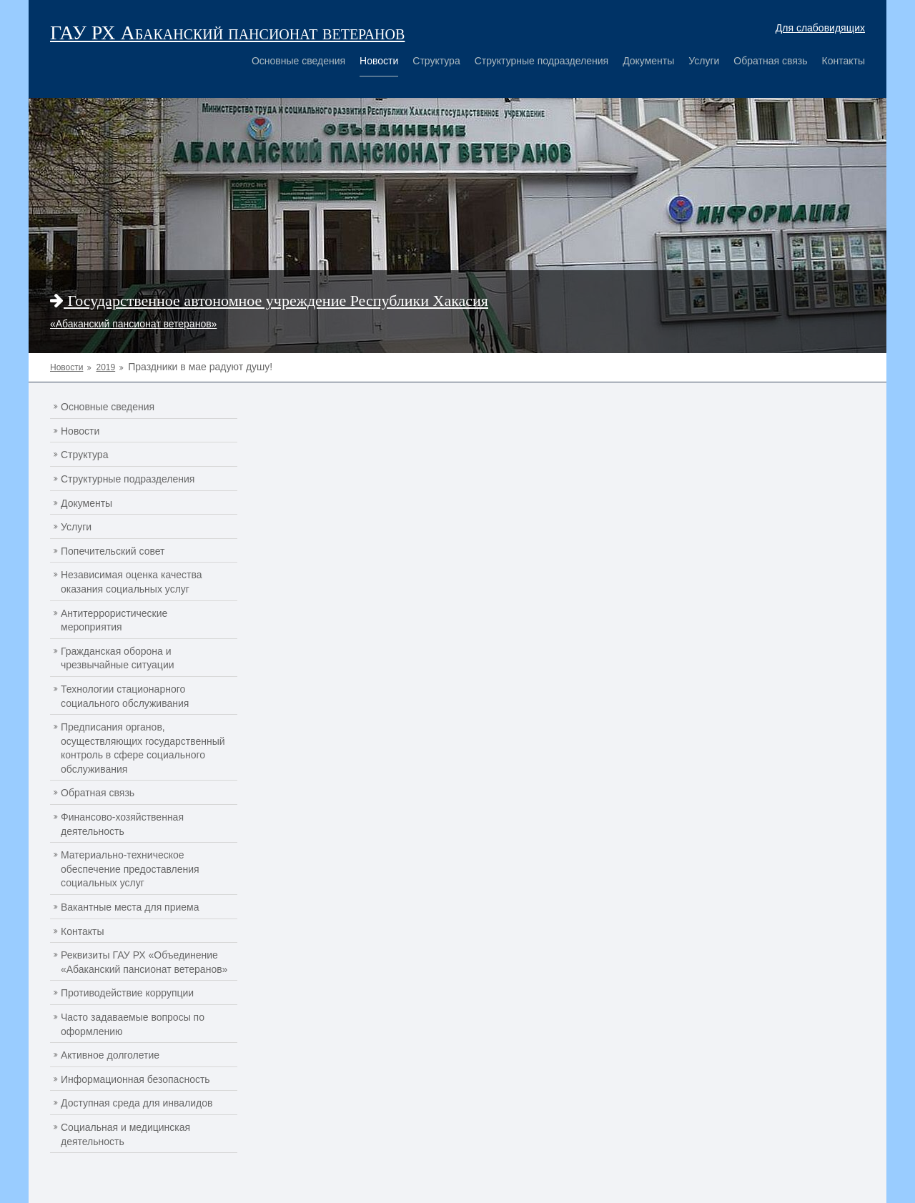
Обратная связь (770, 60)
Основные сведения (298, 60)
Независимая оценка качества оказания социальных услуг (131, 582)
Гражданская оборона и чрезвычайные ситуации (117, 658)
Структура (436, 60)
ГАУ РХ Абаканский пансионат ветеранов (227, 32)
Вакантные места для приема (130, 907)
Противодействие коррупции (127, 993)
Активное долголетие (110, 1055)
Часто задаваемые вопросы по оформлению (132, 1024)
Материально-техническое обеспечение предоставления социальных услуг (130, 868)
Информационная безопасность (135, 1079)
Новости (379, 60)
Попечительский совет (113, 551)
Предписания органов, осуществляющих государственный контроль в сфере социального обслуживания (143, 748)
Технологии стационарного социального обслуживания (125, 696)
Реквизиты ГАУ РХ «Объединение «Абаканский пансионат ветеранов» (144, 962)
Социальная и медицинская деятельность (125, 1134)
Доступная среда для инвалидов (136, 1103)
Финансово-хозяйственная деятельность (122, 824)
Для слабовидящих (820, 28)
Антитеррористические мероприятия (114, 620)
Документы (648, 60)
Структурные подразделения (541, 60)
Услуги (703, 60)
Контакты (843, 60)
